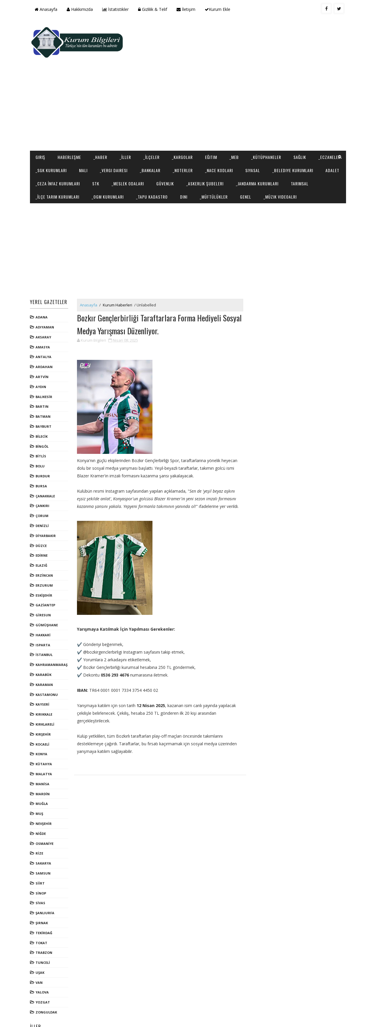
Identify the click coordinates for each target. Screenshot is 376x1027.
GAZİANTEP (46, 581)
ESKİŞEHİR (44, 571)
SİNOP (41, 869)
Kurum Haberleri (118, 280)
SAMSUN (43, 849)
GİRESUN (44, 591)
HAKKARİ (43, 611)
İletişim (186, 9)
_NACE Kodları (254, 133)
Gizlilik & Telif (153, 9)
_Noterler (218, 133)
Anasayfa (47, 9)
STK (175, 146)
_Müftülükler (299, 159)
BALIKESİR (44, 372)
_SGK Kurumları (86, 133)
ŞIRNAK (42, 899)
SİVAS (41, 879)
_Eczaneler (47, 133)
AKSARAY (44, 313)
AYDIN (41, 362)
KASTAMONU (47, 670)
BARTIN (42, 382)
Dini (269, 159)
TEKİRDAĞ (44, 909)
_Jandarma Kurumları (57, 159)
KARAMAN (45, 660)
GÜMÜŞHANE (47, 601)
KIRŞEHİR (44, 710)
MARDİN (43, 769)
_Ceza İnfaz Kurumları (138, 146)
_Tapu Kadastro (238, 159)
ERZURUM (45, 561)
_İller (126, 120)
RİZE (40, 829)
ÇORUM (42, 491)
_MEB (235, 120)
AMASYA (43, 323)
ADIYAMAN (45, 303)
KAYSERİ (43, 680)
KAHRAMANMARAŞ (52, 640)
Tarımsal (100, 159)
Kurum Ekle (218, 9)
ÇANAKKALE (46, 472)
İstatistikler (116, 9)
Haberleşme (70, 120)
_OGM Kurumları (193, 159)
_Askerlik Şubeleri (285, 146)
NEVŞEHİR (44, 799)
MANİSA (43, 760)
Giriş (41, 120)
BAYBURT (44, 402)
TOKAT (42, 918)
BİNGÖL (42, 422)
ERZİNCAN (45, 551)
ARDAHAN (44, 342)
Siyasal (288, 133)
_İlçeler (152, 120)
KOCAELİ (43, 720)
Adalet (96, 146)
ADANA (42, 293)
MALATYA (44, 750)
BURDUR (43, 452)
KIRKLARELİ (45, 700)
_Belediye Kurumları (56, 146)
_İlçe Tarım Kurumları (143, 159)
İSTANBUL (44, 630)
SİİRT (41, 859)
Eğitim (212, 120)
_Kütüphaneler (267, 120)
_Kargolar (183, 120)
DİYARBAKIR (46, 511)
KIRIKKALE (44, 690)
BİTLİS (41, 432)
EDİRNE (42, 531)
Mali (118, 133)
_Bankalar (185, 133)
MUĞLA (42, 779)
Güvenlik (245, 146)
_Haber (101, 120)
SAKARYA (44, 839)
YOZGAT (43, 978)
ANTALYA (44, 332)
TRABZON (44, 928)
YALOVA (43, 968)
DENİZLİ (43, 501)
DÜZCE (42, 521)
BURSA (42, 462)
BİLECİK (42, 412)
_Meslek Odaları (208, 146)
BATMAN (43, 392)
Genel (331, 159)
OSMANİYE (45, 819)
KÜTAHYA (44, 740)
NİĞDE (41, 809)
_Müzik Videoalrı (53, 172)
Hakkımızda (81, 9)
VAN (39, 958)
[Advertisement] (238, 66)
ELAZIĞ (42, 541)
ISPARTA (43, 620)
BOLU (41, 442)
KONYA (42, 730)
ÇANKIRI (43, 481)
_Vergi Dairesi (149, 133)
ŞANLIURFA (45, 889)
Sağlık (300, 120)
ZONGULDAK (47, 988)
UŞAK (40, 948)
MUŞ (40, 789)
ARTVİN (42, 352)
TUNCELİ (43, 938)
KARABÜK (44, 650)
